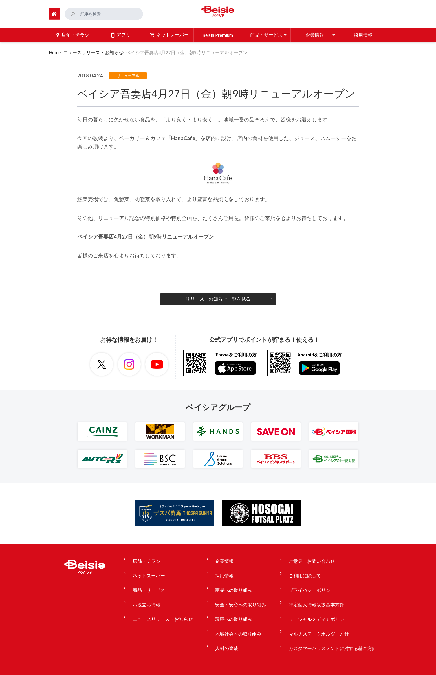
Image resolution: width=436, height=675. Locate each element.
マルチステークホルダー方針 (311, 612)
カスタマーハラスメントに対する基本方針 (325, 623)
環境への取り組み (232, 601)
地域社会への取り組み (237, 612)
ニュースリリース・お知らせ (97, 51)
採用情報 (223, 569)
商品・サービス (154, 580)
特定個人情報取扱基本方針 (308, 591)
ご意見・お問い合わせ (304, 558)
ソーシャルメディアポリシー (311, 601)
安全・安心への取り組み (239, 591)
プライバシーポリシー (304, 580)
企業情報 (223, 558)
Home (55, 51)
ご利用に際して (297, 569)
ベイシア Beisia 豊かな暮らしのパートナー (218, 13)
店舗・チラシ (152, 558)
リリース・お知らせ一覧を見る (218, 298)
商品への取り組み (232, 580)
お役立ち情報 (152, 591)
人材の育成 (225, 623)
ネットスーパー (154, 569)
